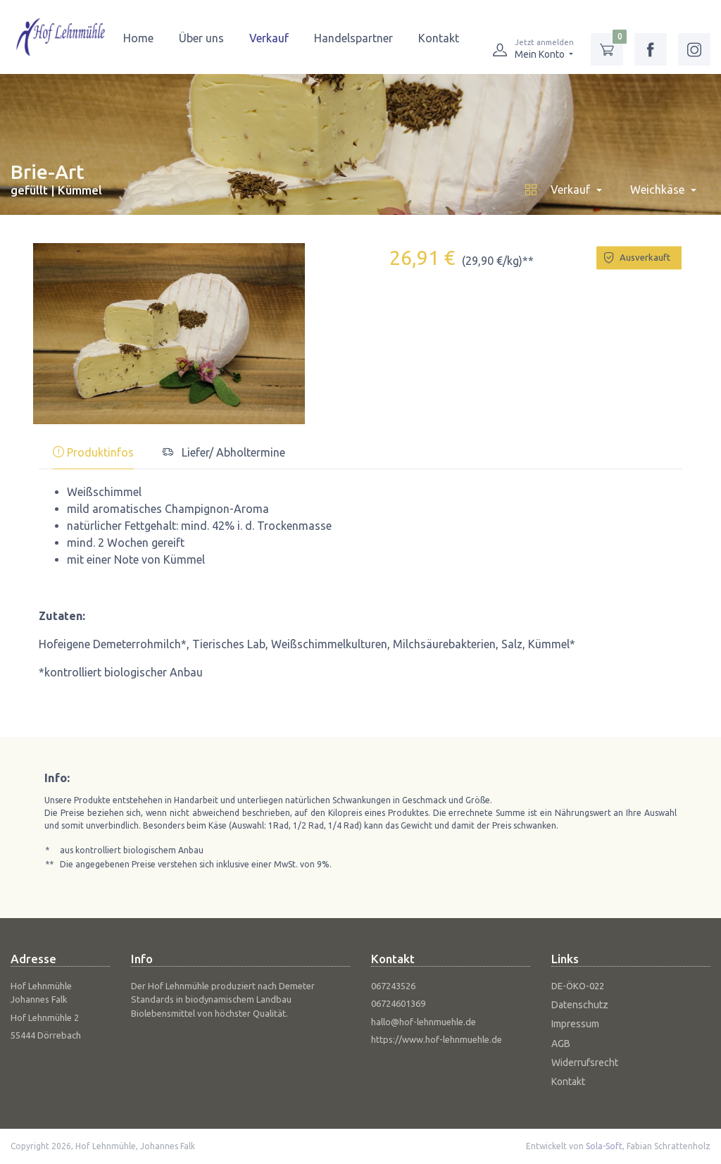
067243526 (393, 986)
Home (138, 38)
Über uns (201, 38)
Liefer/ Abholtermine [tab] (223, 452)
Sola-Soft (604, 1146)
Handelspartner (353, 38)
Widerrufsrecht (584, 1062)
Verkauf (269, 38)
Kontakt (438, 38)
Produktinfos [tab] (93, 452)
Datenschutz (579, 1004)
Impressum (575, 1023)
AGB (560, 1043)
